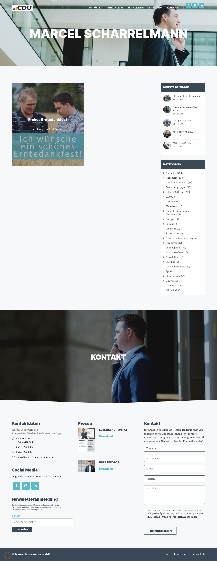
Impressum (180, 554)
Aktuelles (171, 173)
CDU (168, 196)
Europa (170, 219)
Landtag (155, 7)
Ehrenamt (171, 206)
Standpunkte (173, 276)
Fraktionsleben (174, 233)
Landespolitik (173, 247)
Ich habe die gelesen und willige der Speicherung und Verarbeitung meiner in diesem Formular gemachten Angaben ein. (173, 513)
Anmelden (22, 529)
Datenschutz (198, 554)
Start (167, 554)
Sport (169, 271)
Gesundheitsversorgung (179, 238)
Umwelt (170, 280)
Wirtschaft (172, 290)
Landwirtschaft (174, 252)
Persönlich (114, 7)
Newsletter (172, 257)
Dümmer (171, 201)
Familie (170, 223)
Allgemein (171, 177)
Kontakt (173, 7)
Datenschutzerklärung (20, 507)
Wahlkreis (136, 7)
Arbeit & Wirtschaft (176, 182)
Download (106, 436)
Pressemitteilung (175, 266)
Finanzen (171, 228)
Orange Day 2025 (182, 120)
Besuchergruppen (176, 187)
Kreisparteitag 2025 (184, 131)
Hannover (171, 242)
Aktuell (94, 7)
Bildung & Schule (175, 192)
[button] (7, 555)
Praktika (170, 261)
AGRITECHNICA (182, 142)
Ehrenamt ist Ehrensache (187, 96)
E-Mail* (16, 516)
